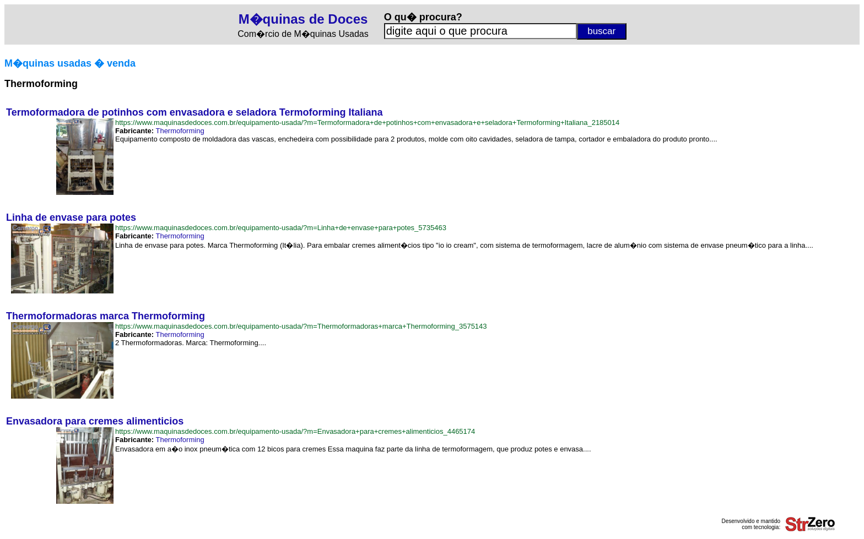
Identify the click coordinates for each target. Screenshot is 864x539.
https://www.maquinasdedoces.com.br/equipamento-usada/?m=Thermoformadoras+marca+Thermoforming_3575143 (301, 326)
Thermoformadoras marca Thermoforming (105, 316)
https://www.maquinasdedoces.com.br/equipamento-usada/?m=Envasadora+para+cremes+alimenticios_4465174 (295, 431)
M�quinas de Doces (303, 19)
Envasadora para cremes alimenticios (94, 421)
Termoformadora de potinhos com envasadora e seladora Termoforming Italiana (194, 112)
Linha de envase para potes (71, 217)
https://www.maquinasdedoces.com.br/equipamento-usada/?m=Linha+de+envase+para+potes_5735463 (280, 228)
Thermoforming (179, 131)
